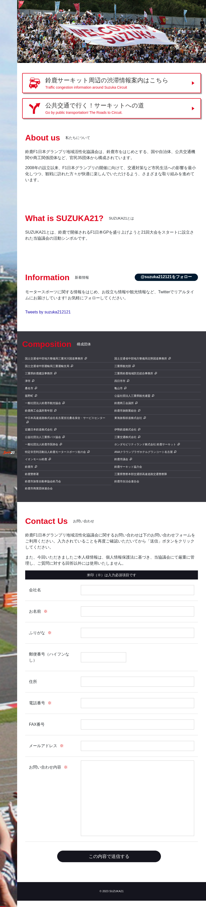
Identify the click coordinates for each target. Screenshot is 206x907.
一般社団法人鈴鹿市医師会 (41, 444)
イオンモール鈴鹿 (36, 459)
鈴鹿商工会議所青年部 (39, 410)
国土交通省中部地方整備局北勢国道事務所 (140, 358)
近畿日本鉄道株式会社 (39, 429)
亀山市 (118, 388)
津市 (27, 380)
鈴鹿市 (29, 466)
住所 (33, 681)
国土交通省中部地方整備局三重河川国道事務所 (54, 358)
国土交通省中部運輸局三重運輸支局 (47, 366)
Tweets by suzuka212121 (48, 312)
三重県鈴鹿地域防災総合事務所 (133, 373)
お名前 (35, 611)
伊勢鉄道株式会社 (125, 429)
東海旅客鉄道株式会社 (128, 417)
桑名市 (29, 388)
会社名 (35, 590)
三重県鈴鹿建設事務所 (39, 373)
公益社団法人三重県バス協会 (43, 437)
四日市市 (119, 380)
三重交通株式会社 (125, 437)
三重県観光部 (122, 366)
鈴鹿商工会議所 (124, 403)
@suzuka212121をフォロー (166, 277)
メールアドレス (43, 746)
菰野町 (29, 395)
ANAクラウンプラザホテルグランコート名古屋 (143, 451)
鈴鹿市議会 (121, 459)
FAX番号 (37, 724)
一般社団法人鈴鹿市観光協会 (43, 403)
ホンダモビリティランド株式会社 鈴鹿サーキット (145, 444)
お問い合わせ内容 (45, 767)
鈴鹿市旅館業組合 (125, 410)
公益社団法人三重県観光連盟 (132, 395)
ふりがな (37, 633)
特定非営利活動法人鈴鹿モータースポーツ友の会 (55, 451)
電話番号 (37, 703)
